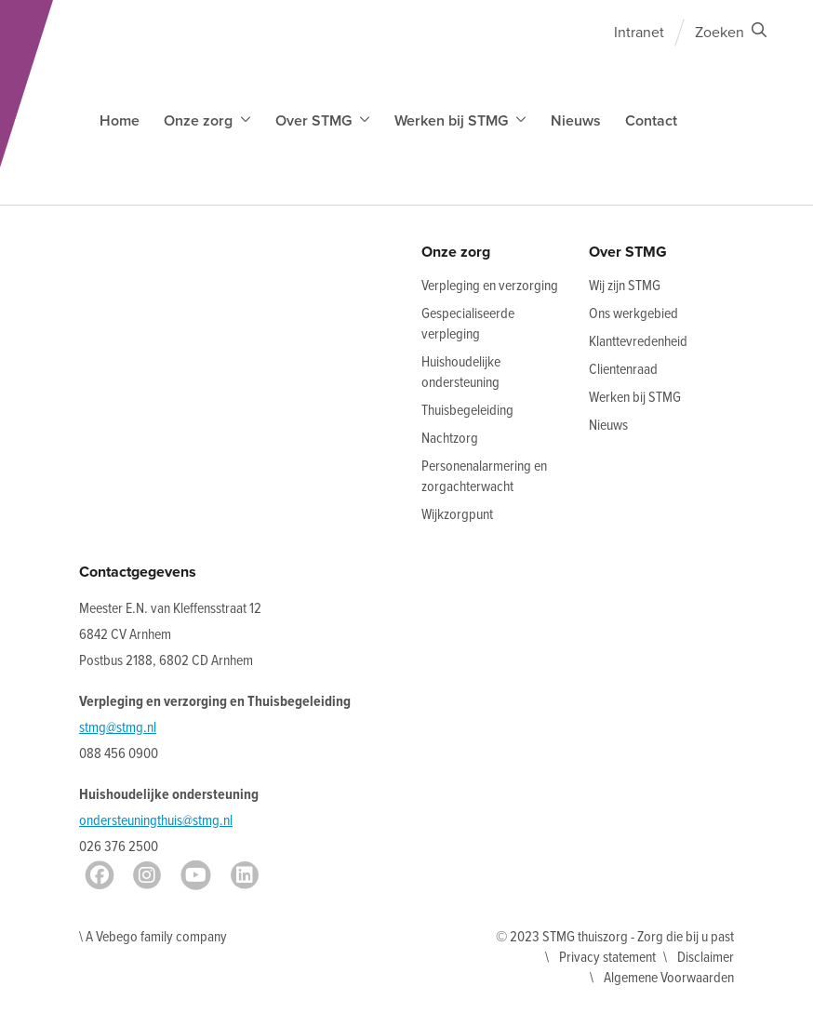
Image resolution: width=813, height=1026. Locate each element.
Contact (651, 121)
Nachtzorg (449, 438)
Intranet (639, 32)
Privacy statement (607, 957)
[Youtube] (196, 875)
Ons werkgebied (633, 314)
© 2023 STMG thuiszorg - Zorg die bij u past (615, 937)
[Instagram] (147, 875)
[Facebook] (99, 875)
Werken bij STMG (635, 397)
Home (120, 121)
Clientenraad (623, 370)
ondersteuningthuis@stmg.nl (156, 821)
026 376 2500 (118, 847)
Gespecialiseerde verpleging (467, 324)
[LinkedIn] (244, 875)
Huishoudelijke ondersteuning (460, 373)
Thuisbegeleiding (467, 410)
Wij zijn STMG (624, 286)
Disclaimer (705, 957)
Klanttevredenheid (638, 342)
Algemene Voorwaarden (669, 978)
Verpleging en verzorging (489, 286)
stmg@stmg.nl (117, 728)
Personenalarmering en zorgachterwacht (484, 477)
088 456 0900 (118, 754)
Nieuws (576, 121)
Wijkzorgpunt (457, 515)
